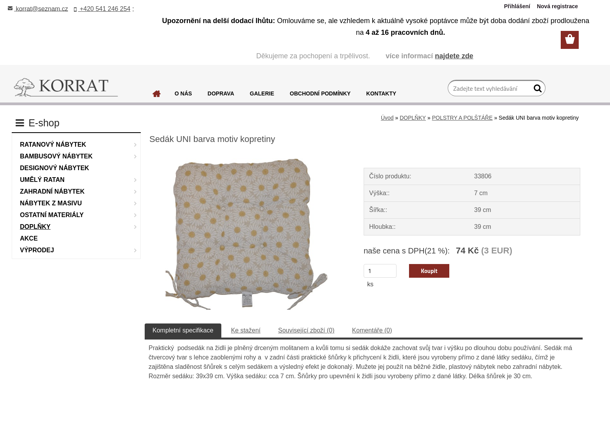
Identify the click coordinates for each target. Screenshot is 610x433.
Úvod (387, 118)
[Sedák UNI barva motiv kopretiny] (246, 156)
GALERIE (262, 93)
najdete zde (454, 56)
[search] (536, 90)
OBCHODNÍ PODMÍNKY (320, 93)
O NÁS (183, 93)
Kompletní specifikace (183, 330)
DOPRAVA (221, 93)
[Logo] (66, 87)
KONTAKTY (381, 93)
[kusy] (380, 271)
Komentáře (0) (372, 330)
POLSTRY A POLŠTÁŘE (462, 118)
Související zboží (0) (306, 330)
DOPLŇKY (413, 118)
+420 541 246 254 (102, 8)
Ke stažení (246, 330)
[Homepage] (157, 96)
